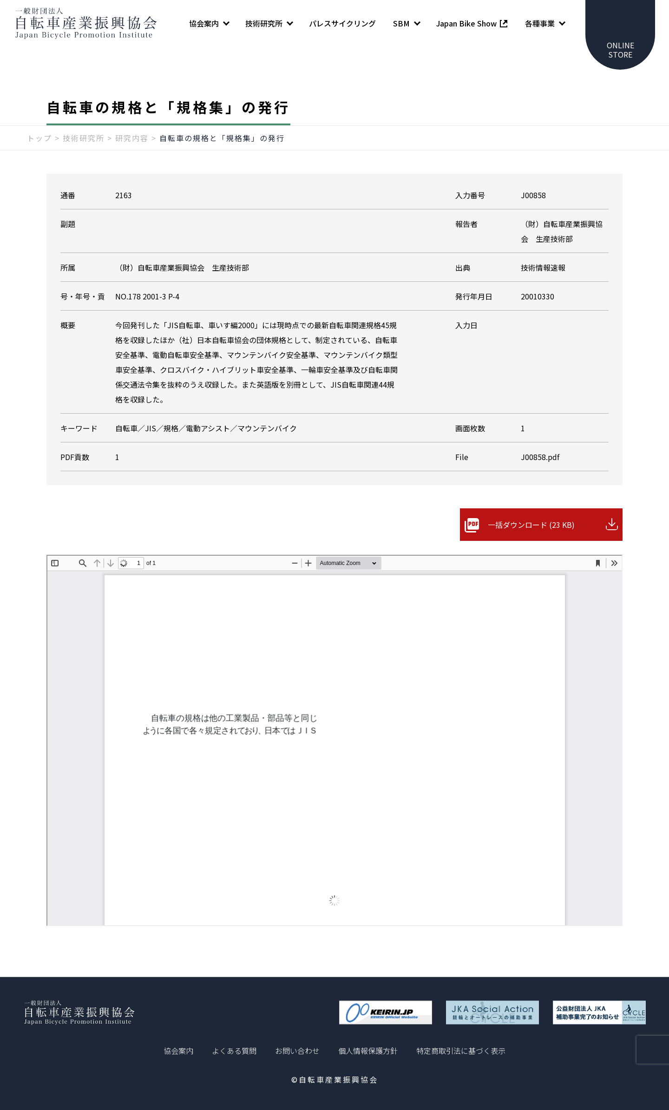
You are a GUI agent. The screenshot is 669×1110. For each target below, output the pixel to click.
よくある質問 (234, 1050)
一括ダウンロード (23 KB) (531, 524)
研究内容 (132, 137)
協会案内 (178, 1050)
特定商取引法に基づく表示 (460, 1050)
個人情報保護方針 (368, 1050)
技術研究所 (84, 137)
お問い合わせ (297, 1050)
